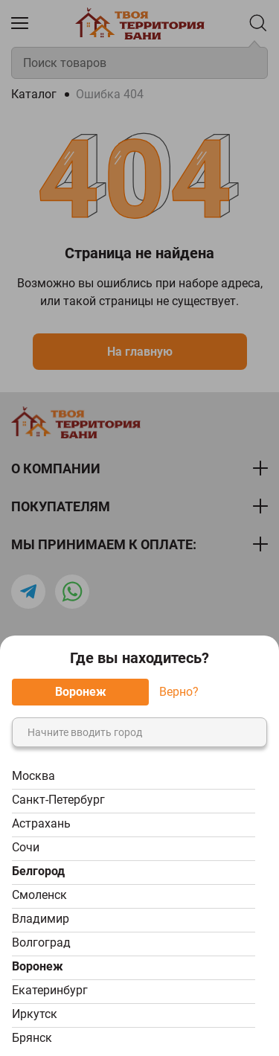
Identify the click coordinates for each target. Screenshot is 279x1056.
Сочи (25, 847)
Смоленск (39, 895)
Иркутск (34, 1014)
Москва (33, 776)
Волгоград (41, 942)
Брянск (32, 1038)
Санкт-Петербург (58, 800)
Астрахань (41, 823)
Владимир (40, 919)
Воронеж (37, 966)
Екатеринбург (50, 990)
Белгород (38, 871)
